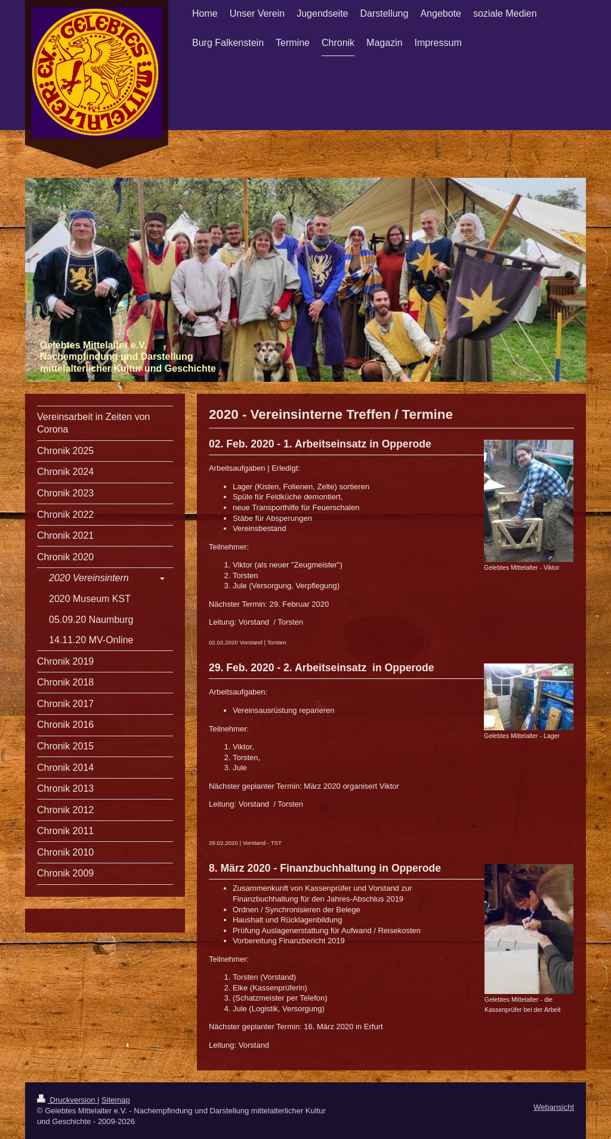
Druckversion (67, 1099)
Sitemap (115, 1099)
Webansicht (553, 1107)
